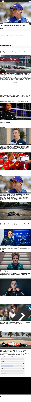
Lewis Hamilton (11, 121)
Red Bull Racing (2, 127)
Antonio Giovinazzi (17, 353)
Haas (1, 331)
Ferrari (1, 151)
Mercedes (26, 101)
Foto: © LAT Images (2, 22)
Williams (1, 277)
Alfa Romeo (2, 303)
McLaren (1, 201)
